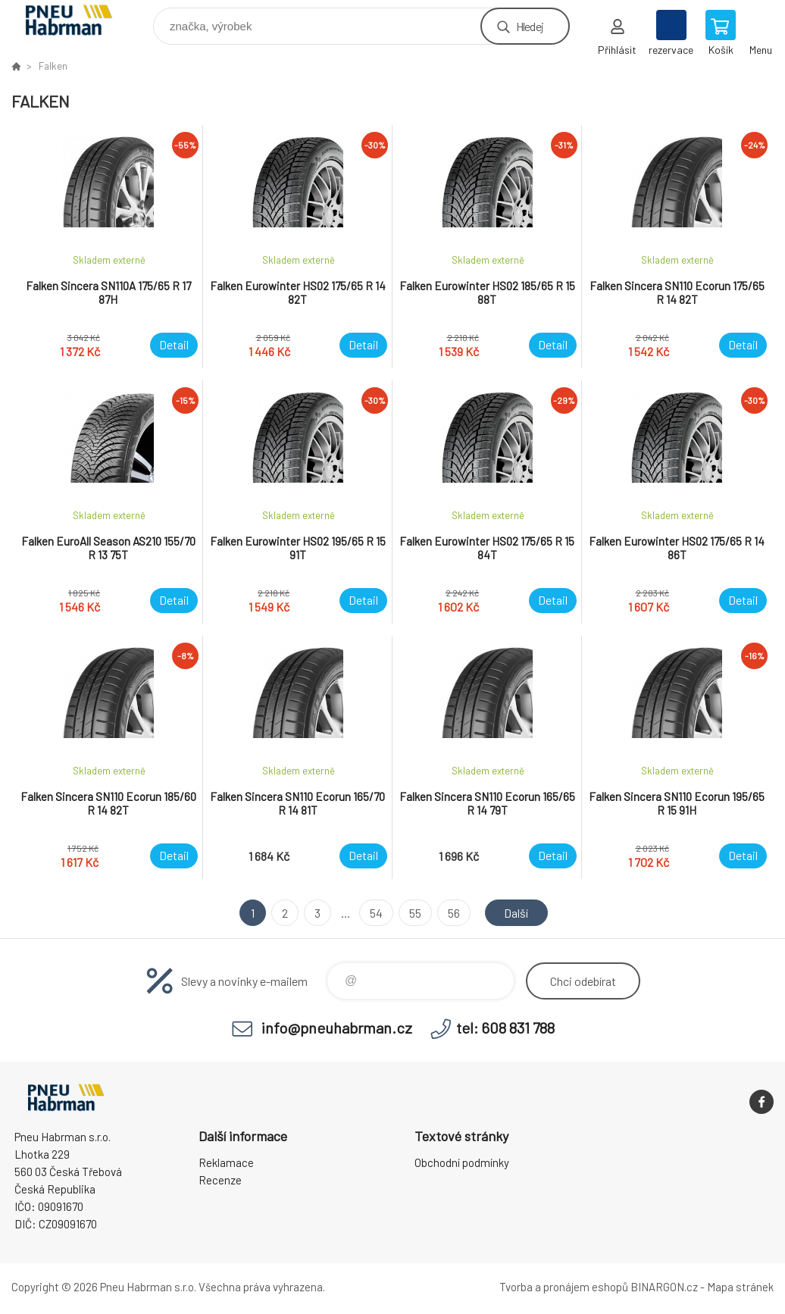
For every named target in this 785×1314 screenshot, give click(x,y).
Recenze (220, 1180)
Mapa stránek (740, 1287)
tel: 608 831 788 (505, 1027)
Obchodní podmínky (461, 1162)
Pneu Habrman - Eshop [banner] (78, 22)
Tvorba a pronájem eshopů (563, 1287)
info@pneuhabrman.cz (336, 1027)
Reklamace (226, 1162)
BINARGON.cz (664, 1287)
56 (454, 913)
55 (415, 913)
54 (376, 913)
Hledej (529, 26)
